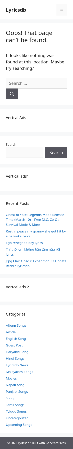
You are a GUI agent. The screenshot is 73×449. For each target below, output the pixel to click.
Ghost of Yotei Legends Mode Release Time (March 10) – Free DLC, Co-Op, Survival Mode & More (35, 219)
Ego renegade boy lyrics (24, 242)
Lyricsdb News (17, 365)
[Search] (12, 94)
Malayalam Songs (19, 371)
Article (11, 332)
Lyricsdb (16, 9)
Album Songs (16, 325)
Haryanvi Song (17, 352)
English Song (16, 338)
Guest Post (14, 345)
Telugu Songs (16, 411)
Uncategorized (17, 418)
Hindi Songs (15, 358)
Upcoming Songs (19, 424)
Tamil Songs (15, 405)
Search (11, 144)
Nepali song (15, 385)
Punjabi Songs (17, 391)
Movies (11, 378)
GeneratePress (56, 443)
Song (10, 398)
